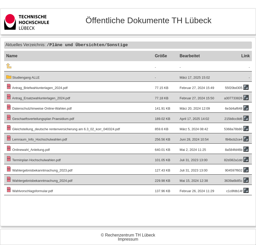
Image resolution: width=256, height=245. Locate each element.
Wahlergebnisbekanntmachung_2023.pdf (39, 170)
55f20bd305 (234, 87)
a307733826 (233, 98)
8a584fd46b (234, 149)
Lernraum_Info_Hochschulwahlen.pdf (36, 139)
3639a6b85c (233, 180)
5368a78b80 (233, 129)
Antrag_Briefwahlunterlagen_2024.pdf (37, 87)
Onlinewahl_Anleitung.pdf (28, 149)
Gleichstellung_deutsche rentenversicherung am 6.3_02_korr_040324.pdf (63, 129)
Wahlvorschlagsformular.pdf (29, 191)
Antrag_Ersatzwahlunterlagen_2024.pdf (38, 98)
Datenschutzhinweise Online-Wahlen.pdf (39, 108)
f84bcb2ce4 (233, 139)
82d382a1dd (233, 160)
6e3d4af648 (234, 108)
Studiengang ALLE (23, 77)
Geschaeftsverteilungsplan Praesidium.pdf (40, 118)
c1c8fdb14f (234, 191)
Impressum (128, 239)
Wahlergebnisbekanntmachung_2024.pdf (39, 180)
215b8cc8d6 (234, 118)
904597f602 (234, 170)
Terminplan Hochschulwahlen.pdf (33, 160)
